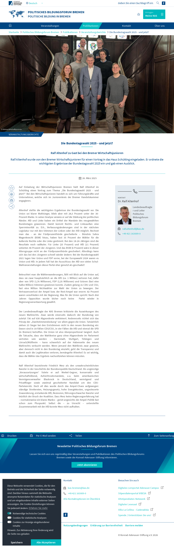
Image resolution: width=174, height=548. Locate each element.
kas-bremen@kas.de (76, 487)
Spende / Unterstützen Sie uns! (137, 515)
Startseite (14, 32)
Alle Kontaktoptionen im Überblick (81, 498)
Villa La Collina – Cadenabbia (135, 509)
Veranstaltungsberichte (93, 32)
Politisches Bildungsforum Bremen (41, 32)
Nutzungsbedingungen (75, 525)
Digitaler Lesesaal (129, 504)
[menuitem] (13, 25)
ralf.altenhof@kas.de (131, 228)
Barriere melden (134, 525)
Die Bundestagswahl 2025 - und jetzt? (129, 32)
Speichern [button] (17, 542)
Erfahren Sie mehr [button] (38, 508)
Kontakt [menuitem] (126, 25)
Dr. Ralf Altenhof (128, 201)
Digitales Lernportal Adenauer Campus (140, 487)
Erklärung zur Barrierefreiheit (106, 525)
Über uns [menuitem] (160, 25)
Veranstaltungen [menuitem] (50, 25)
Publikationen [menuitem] (90, 25)
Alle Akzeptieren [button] (46, 542)
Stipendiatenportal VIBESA (134, 493)
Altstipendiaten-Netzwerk (134, 498)
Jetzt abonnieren (87, 464)
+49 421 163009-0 (129, 233)
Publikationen (70, 32)
